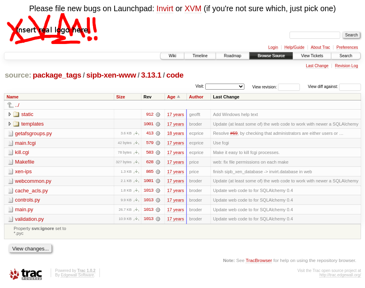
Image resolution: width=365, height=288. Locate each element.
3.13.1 (151, 75)
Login (273, 47)
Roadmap (232, 56)
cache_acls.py (31, 191)
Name (13, 96)
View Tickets (312, 56)
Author (196, 96)
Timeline (199, 56)
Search (345, 56)
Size (120, 96)
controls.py (27, 201)
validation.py (29, 220)
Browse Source (271, 56)
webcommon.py (33, 181)
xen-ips (23, 172)
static (27, 114)
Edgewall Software (77, 276)
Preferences (347, 47)
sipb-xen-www (111, 75)
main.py (24, 210)
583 (149, 153)
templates (32, 124)
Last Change (317, 66)
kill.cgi (22, 153)
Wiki (172, 56)
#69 (233, 133)
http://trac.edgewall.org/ (340, 276)
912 (149, 114)
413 (149, 133)
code (174, 75)
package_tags (57, 75)
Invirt (165, 8)
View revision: (264, 86)
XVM (192, 8)
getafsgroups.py (33, 133)
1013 (148, 191)
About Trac (320, 47)
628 (149, 162)
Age (171, 96)
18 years (175, 133)
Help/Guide (294, 47)
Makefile (24, 162)
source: (18, 75)
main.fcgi (25, 143)
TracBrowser (259, 261)
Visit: (199, 86)
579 (149, 143)
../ (17, 105)
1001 (148, 124)
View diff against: (334, 86)
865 (149, 172)
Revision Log (346, 66)
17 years (175, 114)
